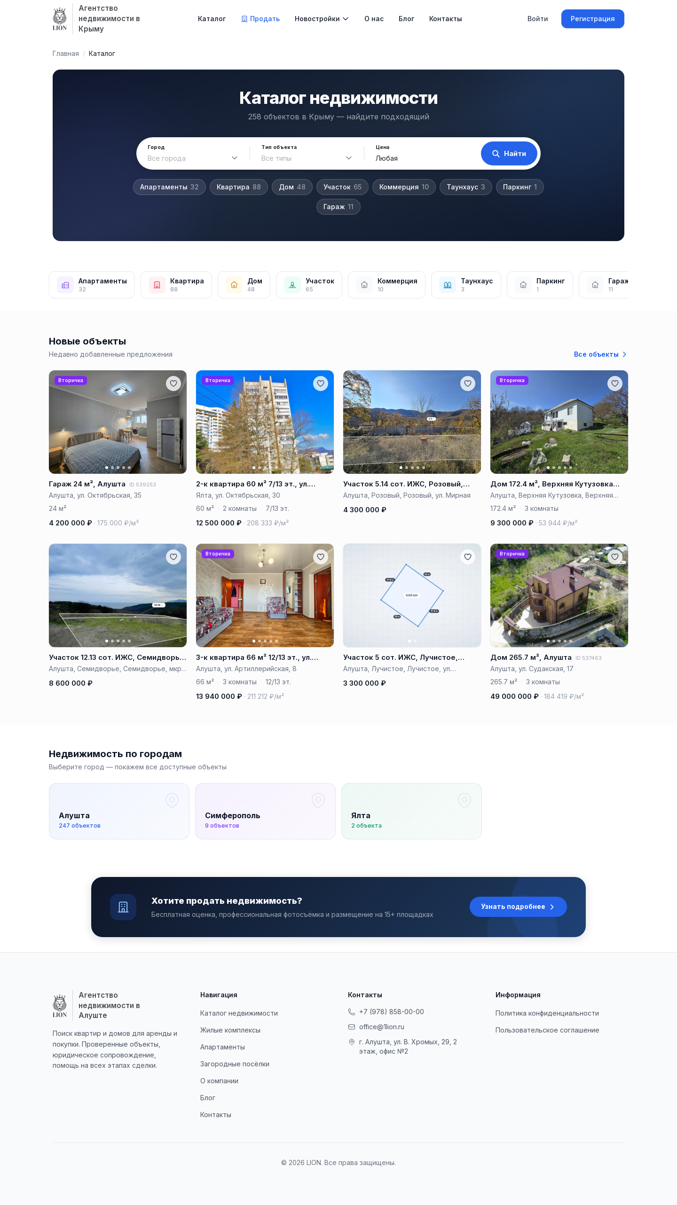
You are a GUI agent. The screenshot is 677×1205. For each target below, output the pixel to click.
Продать (260, 19)
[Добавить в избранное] (173, 383)
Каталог (212, 19)
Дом (292, 187)
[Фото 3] (118, 467)
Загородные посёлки (234, 1064)
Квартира (239, 187)
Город (156, 147)
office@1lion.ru (376, 1027)
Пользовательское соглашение (547, 1030)
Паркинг (520, 187)
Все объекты (601, 354)
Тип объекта (279, 147)
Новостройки (317, 19)
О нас (374, 19)
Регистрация (593, 19)
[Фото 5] (129, 467)
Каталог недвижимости (239, 1013)
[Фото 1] (106, 467)
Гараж (338, 206)
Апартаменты (169, 187)
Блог (406, 19)
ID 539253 (142, 484)
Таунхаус (466, 187)
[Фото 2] (112, 467)
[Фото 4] (123, 467)
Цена (382, 147)
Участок (342, 187)
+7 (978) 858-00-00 (386, 1012)
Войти (537, 19)
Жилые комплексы (230, 1030)
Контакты (445, 19)
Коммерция (404, 187)
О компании (219, 1081)
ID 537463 (588, 658)
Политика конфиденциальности (547, 1013)
